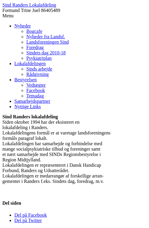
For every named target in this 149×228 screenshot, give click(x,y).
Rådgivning (37, 74)
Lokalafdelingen (30, 63)
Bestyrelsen (25, 79)
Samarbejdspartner (32, 101)
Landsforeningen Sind (47, 42)
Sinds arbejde (39, 68)
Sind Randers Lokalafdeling (29, 4)
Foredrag (35, 47)
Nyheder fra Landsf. (45, 36)
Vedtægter (36, 85)
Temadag (35, 95)
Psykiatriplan (38, 58)
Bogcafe (34, 31)
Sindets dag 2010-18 (46, 52)
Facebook (35, 90)
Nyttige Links (27, 106)
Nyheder (22, 25)
